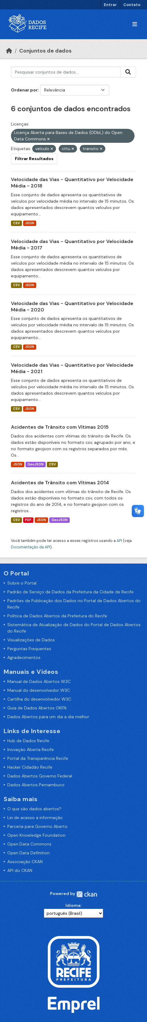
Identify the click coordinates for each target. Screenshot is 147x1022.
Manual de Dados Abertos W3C (39, 681)
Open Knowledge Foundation (36, 835)
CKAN (86, 894)
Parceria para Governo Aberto (37, 826)
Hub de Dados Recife (28, 740)
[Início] (9, 50)
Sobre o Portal (22, 583)
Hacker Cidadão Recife (29, 767)
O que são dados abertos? (34, 808)
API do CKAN (19, 870)
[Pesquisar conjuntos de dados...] (66, 72)
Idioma (72, 905)
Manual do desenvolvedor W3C (38, 690)
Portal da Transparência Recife (37, 758)
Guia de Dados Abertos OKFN (36, 708)
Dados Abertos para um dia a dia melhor (48, 716)
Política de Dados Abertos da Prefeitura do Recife (57, 616)
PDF (28, 520)
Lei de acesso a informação (35, 817)
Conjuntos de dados (45, 50)
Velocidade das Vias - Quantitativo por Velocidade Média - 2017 (72, 244)
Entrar (110, 4)
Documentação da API (30, 547)
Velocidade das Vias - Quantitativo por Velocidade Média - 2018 (72, 182)
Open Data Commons (29, 844)
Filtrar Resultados (34, 158)
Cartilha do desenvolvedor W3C (39, 699)
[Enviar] (128, 72)
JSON (29, 223)
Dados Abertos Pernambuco (36, 784)
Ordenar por (24, 90)
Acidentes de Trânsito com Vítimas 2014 (60, 482)
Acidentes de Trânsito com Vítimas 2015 (60, 427)
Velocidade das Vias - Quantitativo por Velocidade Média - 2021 (72, 368)
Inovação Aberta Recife (30, 749)
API (119, 540)
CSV (16, 223)
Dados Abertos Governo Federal (39, 776)
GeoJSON (35, 464)
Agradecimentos (23, 657)
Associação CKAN (25, 861)
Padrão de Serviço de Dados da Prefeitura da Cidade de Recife (70, 592)
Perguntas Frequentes (29, 648)
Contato (131, 4)
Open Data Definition (28, 853)
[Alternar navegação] (134, 24)
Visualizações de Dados (31, 640)
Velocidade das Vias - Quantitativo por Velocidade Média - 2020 (72, 306)
